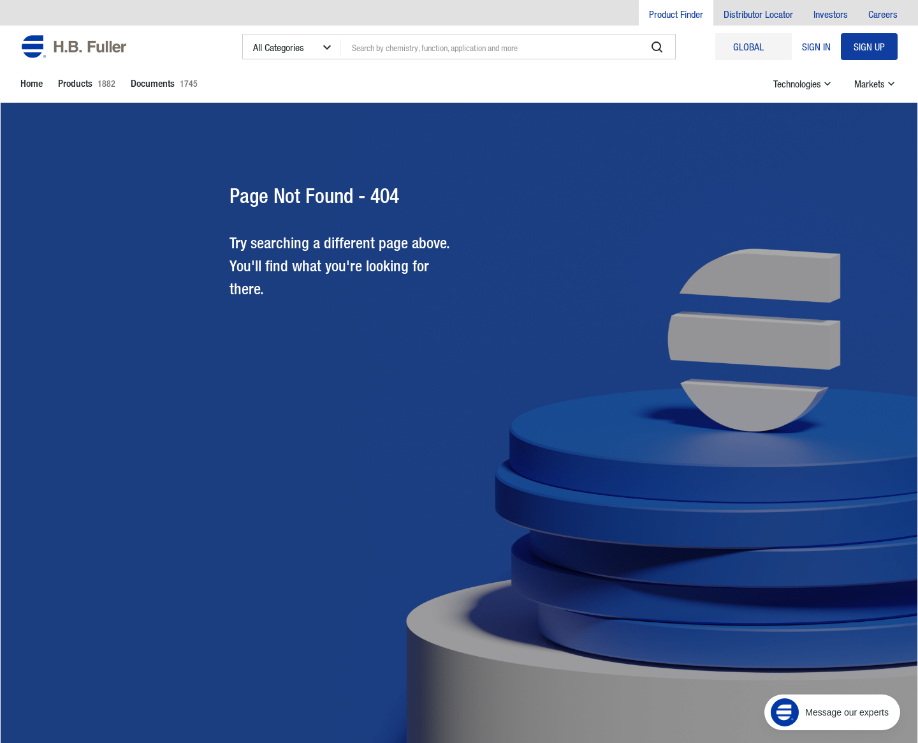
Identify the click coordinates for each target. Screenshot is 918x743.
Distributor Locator (758, 14)
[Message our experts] (832, 712)
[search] (657, 47)
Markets (876, 83)
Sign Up (869, 46)
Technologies (803, 83)
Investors (830, 14)
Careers (883, 14)
